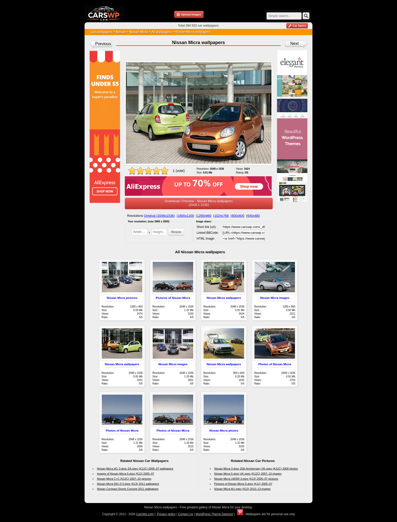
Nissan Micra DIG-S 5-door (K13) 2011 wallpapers (128, 483)
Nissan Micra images (274, 297)
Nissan (121, 32)
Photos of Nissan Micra (274, 364)
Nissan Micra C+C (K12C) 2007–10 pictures (124, 478)
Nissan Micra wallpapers (224, 297)
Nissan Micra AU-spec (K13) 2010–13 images (242, 488)
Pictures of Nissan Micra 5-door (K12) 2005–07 (243, 483)
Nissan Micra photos (223, 430)
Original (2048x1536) (159, 216)
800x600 (238, 216)
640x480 (253, 216)
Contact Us (185, 514)
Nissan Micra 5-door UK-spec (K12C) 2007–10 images (248, 473)
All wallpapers (161, 32)
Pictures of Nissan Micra (173, 297)
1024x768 (221, 216)
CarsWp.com (145, 514)
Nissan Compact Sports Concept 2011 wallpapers (127, 488)
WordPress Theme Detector (214, 514)
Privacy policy (166, 514)
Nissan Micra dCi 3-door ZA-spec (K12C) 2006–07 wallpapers (135, 468)
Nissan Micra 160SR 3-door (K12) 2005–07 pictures (246, 478)
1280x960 (204, 216)
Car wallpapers (101, 32)
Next (294, 43)
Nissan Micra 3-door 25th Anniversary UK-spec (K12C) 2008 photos (256, 468)
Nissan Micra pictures (122, 297)
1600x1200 (186, 216)
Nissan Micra (138, 32)
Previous (103, 44)
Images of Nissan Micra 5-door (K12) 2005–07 (125, 473)
